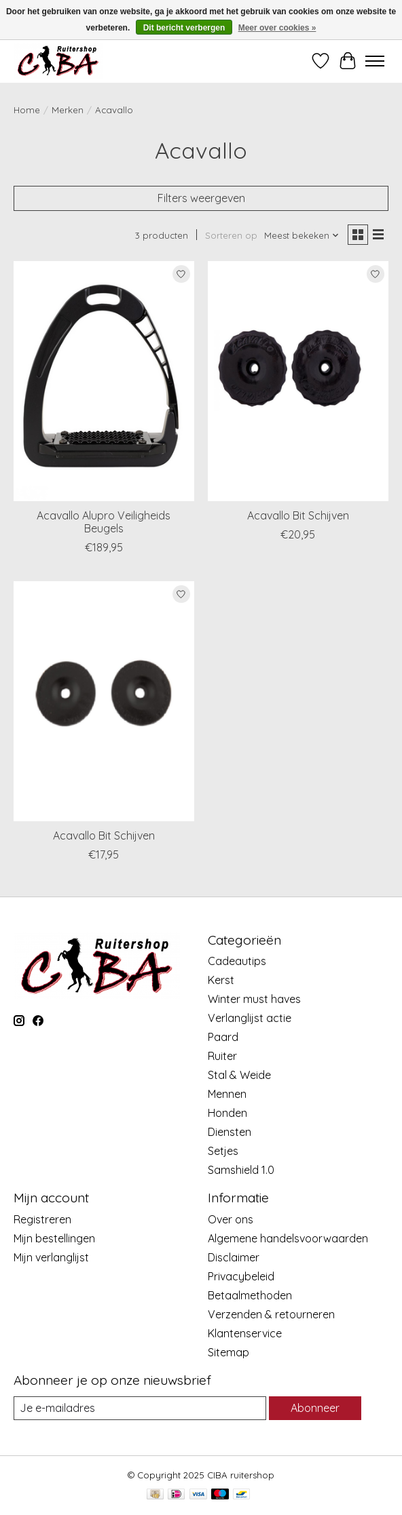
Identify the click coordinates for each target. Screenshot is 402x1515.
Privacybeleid (241, 1276)
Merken (68, 109)
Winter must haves (254, 999)
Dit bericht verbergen (184, 28)
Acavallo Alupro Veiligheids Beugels (103, 522)
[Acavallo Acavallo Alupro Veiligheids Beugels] (104, 381)
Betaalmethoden (250, 1295)
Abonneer (315, 1408)
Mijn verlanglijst (51, 1257)
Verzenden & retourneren (271, 1314)
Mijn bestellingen (54, 1238)
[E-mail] (140, 1408)
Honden (227, 1113)
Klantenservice (245, 1333)
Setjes (223, 1151)
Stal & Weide (239, 1075)
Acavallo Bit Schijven (298, 515)
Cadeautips (237, 961)
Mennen (227, 1094)
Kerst (221, 980)
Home (27, 109)
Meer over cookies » (277, 28)
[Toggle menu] (374, 61)
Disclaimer (233, 1257)
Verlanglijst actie (249, 1018)
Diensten (229, 1132)
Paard (223, 1037)
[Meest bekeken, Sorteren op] (302, 235)
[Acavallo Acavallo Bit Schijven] (298, 381)
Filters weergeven (201, 198)
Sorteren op (231, 235)
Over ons (230, 1219)
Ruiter (222, 1056)
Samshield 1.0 (241, 1170)
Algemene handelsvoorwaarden (288, 1238)
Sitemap (228, 1352)
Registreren (42, 1219)
